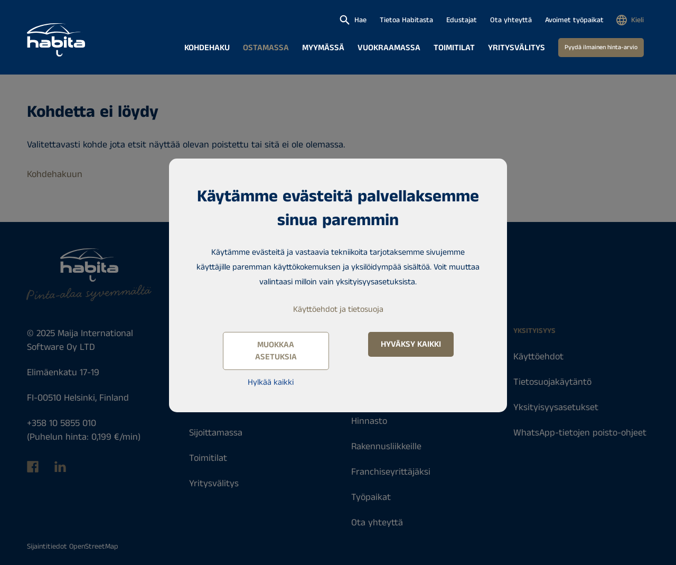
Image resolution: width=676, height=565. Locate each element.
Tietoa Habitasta (406, 20)
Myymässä (323, 48)
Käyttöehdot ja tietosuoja (338, 309)
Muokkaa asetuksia (276, 351)
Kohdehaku (207, 48)
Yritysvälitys (516, 48)
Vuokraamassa (389, 48)
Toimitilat (454, 48)
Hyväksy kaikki (411, 344)
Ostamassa (266, 48)
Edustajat (461, 20)
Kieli (637, 20)
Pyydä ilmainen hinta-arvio (601, 47)
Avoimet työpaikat (574, 20)
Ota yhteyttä (511, 20)
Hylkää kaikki (271, 382)
